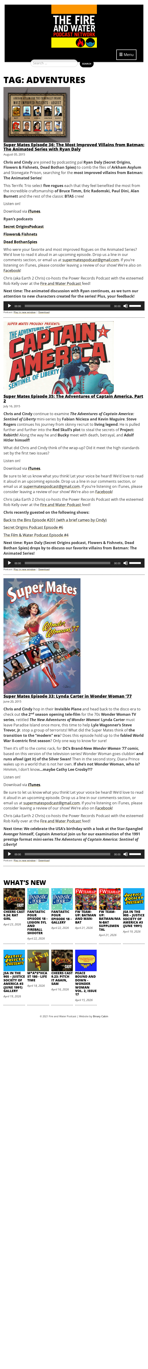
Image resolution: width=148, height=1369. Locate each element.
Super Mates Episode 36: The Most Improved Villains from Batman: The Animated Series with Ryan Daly (73, 147)
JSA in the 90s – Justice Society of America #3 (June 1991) (134, 918)
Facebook (11, 270)
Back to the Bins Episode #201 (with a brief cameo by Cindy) (55, 520)
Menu (126, 54)
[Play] (9, 306)
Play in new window (25, 312)
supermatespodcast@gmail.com (90, 259)
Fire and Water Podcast (61, 283)
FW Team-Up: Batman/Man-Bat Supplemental (109, 920)
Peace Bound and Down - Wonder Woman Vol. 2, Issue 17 (86, 983)
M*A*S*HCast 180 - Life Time (37, 976)
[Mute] (125, 306)
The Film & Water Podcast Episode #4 (35, 535)
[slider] (68, 306)
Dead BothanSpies (20, 241)
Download (43, 312)
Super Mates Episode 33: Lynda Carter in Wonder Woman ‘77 (67, 696)
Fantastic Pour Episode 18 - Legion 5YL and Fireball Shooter (37, 922)
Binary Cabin (100, 1016)
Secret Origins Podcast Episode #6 (33, 527)
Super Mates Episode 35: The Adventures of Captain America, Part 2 (73, 398)
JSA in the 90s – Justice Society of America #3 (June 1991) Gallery (14, 982)
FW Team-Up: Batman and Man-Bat (85, 916)
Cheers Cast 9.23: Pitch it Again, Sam (62, 978)
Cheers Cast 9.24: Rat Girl (14, 915)
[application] (74, 306)
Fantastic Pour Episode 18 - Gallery (61, 916)
